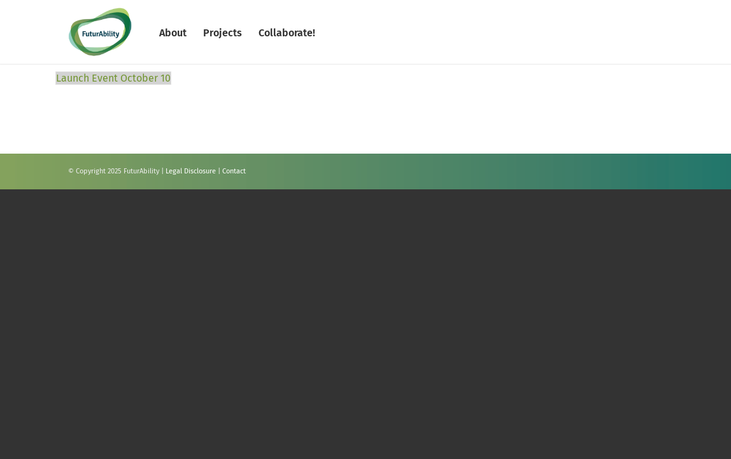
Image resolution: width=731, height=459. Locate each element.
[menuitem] (173, 32)
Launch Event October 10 (113, 78)
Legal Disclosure (191, 171)
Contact (234, 171)
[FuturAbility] (100, 32)
